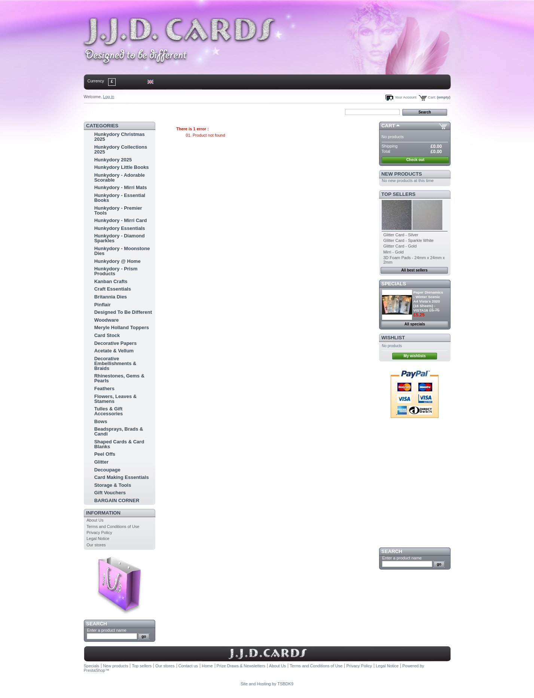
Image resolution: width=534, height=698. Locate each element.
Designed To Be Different (123, 312)
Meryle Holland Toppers (121, 327)
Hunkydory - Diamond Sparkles (119, 238)
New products (401, 174)
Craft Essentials (112, 289)
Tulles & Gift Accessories (108, 411)
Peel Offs (104, 454)
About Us (94, 520)
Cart (388, 125)
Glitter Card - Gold (399, 246)
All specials (415, 324)
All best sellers (414, 270)
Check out (415, 160)
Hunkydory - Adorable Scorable (119, 177)
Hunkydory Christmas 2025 (119, 136)
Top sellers (398, 194)
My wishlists (415, 356)
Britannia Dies (110, 297)
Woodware (106, 320)
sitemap (145, 111)
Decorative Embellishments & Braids (115, 363)
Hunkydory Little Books (121, 167)
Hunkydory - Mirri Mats (120, 187)
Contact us (188, 666)
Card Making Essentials (121, 477)
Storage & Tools (112, 485)
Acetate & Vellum (114, 350)
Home (96, 111)
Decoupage (107, 470)
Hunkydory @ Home (117, 261)
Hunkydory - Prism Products (116, 271)
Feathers (104, 388)
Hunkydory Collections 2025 (120, 149)
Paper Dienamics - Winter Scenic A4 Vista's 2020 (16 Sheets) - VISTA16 (428, 301)
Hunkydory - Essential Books (120, 197)
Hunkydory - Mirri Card (120, 220)
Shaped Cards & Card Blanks (119, 444)
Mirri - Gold (393, 252)
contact (121, 111)
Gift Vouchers (110, 492)
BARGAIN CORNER (117, 500)
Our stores (96, 545)
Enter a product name (106, 630)
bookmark (170, 111)
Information (103, 513)
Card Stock (107, 335)
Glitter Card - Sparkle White (408, 240)
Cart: (432, 97)
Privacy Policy (99, 532)
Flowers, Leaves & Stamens (115, 399)
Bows (100, 421)
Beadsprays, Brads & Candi (118, 431)
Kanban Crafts (111, 281)
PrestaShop (94, 670)
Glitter (101, 462)
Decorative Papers (115, 343)
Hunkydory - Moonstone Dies (122, 251)
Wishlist (393, 337)
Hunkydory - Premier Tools (118, 210)
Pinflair (102, 304)
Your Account (405, 97)
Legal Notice (97, 538)
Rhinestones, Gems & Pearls (119, 378)
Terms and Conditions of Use (112, 526)
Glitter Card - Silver (400, 235)
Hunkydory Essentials (119, 228)
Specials (393, 283)
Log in (108, 96)
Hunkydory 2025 (113, 160)
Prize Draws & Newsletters (241, 666)
